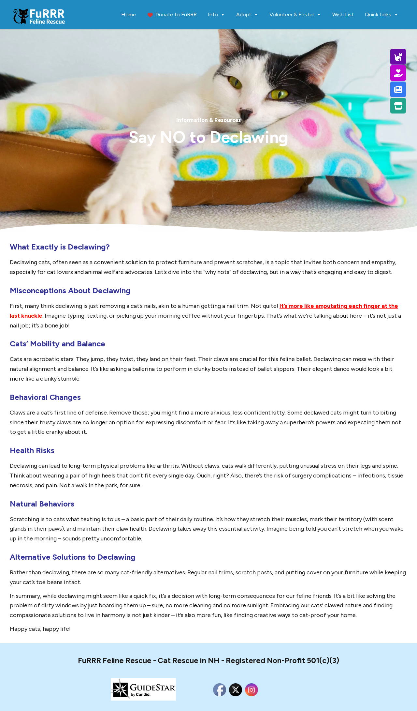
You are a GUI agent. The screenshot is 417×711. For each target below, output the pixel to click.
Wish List (343, 14)
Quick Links (381, 14)
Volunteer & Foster (295, 14)
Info (216, 14)
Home (128, 14)
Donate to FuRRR (176, 14)
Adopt (247, 14)
